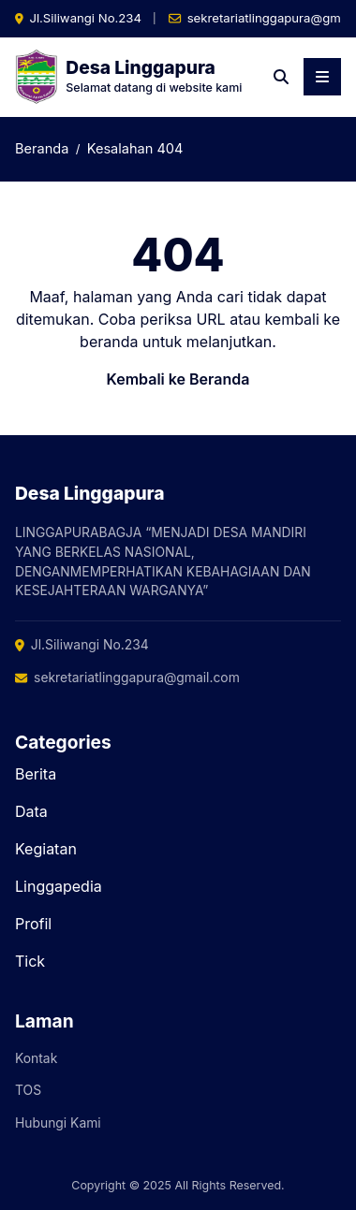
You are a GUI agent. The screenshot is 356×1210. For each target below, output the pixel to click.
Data (31, 811)
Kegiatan (46, 848)
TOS (28, 1090)
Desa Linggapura (140, 67)
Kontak (36, 1058)
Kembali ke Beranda (178, 379)
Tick (30, 961)
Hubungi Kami (58, 1122)
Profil (33, 923)
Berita (35, 774)
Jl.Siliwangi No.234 (85, 17)
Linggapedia (58, 886)
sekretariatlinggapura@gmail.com (127, 677)
